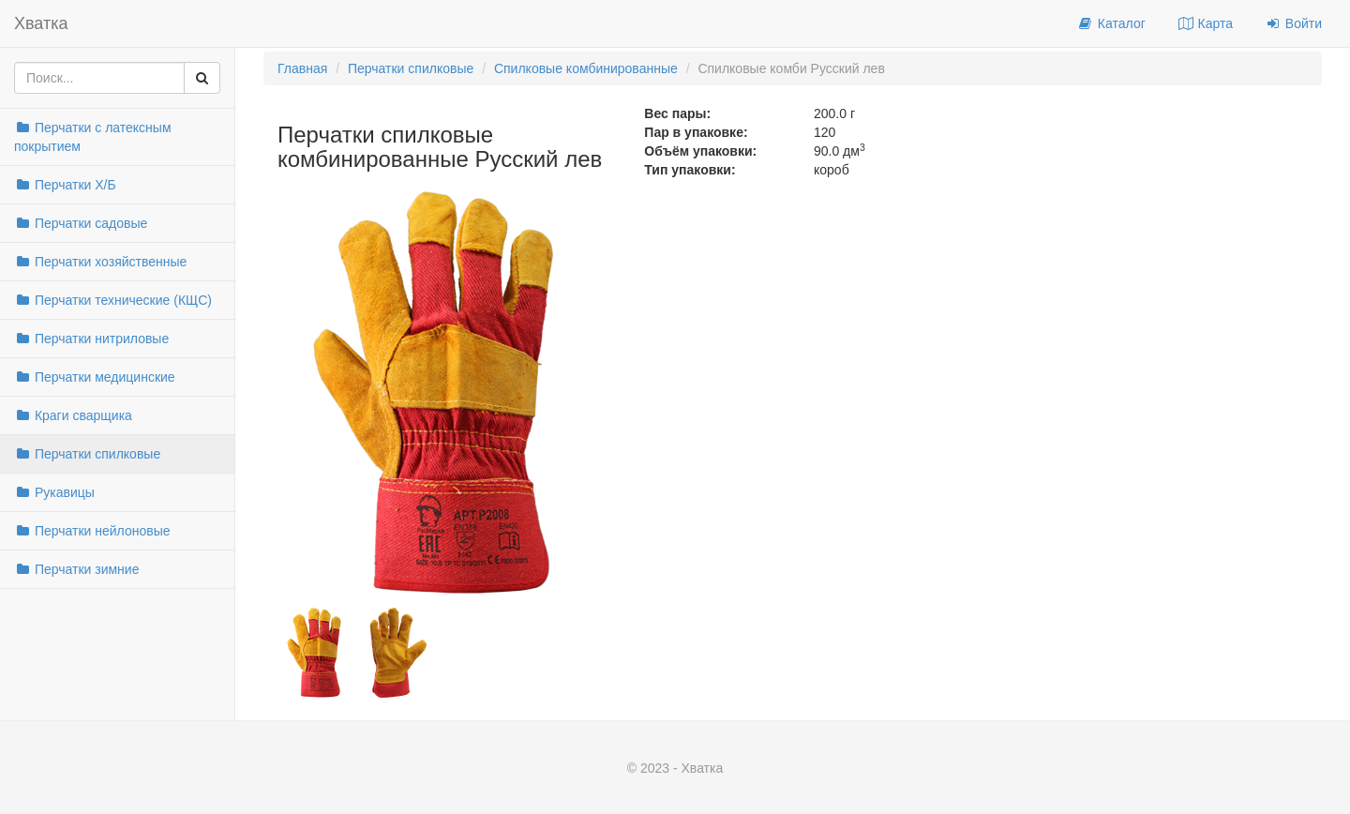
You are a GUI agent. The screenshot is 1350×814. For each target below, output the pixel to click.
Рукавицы (54, 492)
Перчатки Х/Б (65, 184)
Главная (302, 68)
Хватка (41, 23)
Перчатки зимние (76, 569)
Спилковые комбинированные (586, 68)
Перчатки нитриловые (91, 338)
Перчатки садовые (80, 223)
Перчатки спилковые (87, 453)
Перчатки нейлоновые (92, 530)
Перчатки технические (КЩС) (113, 300)
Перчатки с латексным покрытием (93, 137)
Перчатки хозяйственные (100, 261)
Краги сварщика (73, 415)
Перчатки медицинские (94, 376)
